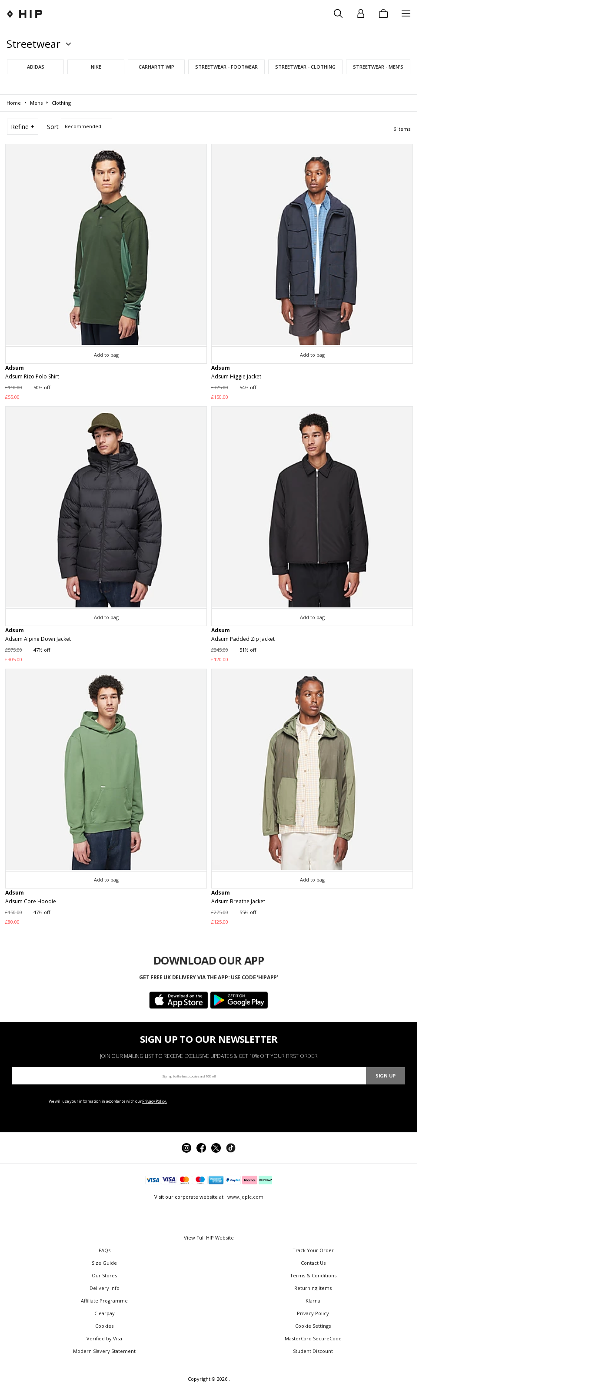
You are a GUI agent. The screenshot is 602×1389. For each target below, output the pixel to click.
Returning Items (313, 1288)
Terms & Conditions (313, 1275)
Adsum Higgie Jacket (236, 376)
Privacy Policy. (154, 1101)
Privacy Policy (313, 1313)
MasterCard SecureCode (313, 1338)
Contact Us (313, 1263)
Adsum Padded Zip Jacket (243, 639)
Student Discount (313, 1351)
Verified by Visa (104, 1338)
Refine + (22, 127)
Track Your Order (313, 1250)
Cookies (104, 1326)
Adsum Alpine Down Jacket (38, 639)
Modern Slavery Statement (104, 1351)
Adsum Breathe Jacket (238, 901)
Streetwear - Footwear (226, 66)
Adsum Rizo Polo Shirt (32, 376)
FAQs (104, 1250)
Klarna (313, 1300)
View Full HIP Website (209, 1237)
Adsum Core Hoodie (30, 901)
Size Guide (104, 1263)
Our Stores (104, 1275)
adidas (35, 66)
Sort (53, 127)
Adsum (14, 367)
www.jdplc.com (244, 1196)
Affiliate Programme (104, 1300)
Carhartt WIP (156, 66)
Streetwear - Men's (378, 66)
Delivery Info (105, 1288)
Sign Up (386, 1075)
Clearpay (104, 1313)
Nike (96, 66)
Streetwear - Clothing (305, 66)
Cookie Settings (313, 1326)
